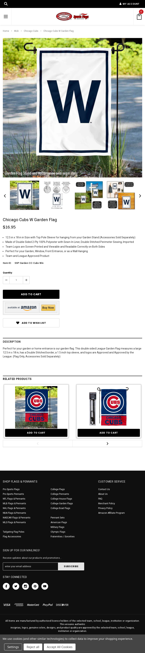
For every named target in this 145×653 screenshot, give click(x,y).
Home (6, 31)
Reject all (33, 647)
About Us (103, 494)
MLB (16, 31)
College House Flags (61, 498)
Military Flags (57, 527)
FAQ (100, 498)
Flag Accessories (12, 536)
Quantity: (7, 272)
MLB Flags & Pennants (14, 503)
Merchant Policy (106, 503)
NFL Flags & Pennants (14, 498)
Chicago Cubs (31, 31)
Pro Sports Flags (11, 489)
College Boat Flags (60, 508)
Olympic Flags (58, 532)
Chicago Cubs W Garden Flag (58, 31)
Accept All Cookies (59, 647)
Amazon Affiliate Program (111, 513)
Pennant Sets (58, 517)
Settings (13, 647)
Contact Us (104, 489)
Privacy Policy (105, 508)
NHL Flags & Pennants (14, 508)
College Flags (58, 489)
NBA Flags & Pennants (14, 513)
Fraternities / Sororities (63, 536)
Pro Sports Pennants (13, 494)
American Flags (59, 522)
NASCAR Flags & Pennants (16, 517)
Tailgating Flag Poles (13, 532)
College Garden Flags (62, 503)
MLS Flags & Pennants (14, 522)
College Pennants (60, 494)
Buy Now (48, 307)
